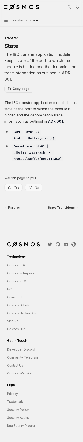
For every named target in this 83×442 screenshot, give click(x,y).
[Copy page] (18, 89)
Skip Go (13, 321)
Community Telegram (22, 357)
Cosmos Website (19, 373)
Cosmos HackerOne (22, 313)
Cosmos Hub (16, 329)
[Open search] (69, 7)
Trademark (15, 401)
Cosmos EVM (16, 281)
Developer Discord (21, 349)
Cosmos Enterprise (21, 273)
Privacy (12, 394)
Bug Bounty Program (22, 425)
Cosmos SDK (16, 265)
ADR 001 (55, 121)
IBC (9, 289)
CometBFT (15, 297)
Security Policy (18, 409)
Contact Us (15, 365)
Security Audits (18, 417)
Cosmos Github (18, 305)
